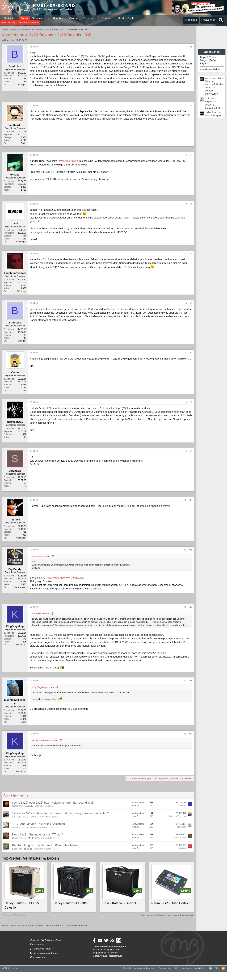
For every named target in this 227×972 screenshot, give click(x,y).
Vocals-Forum (38, 957)
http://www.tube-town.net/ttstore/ (65, 577)
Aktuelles (57, 18)
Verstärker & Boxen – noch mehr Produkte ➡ (167, 915)
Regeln (204, 63)
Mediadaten (200, 968)
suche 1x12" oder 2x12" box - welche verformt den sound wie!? (53, 802)
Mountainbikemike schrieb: (45, 740)
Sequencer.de (100, 952)
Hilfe (176, 968)
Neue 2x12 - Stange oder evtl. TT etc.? (37, 834)
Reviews (107, 18)
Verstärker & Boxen (44, 806)
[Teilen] (186, 47)
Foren (24, 18)
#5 (191, 253)
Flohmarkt (89, 18)
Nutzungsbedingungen (144, 968)
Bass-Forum (37, 944)
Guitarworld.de (100, 956)
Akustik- (35, 940)
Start (217, 968)
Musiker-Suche (126, 18)
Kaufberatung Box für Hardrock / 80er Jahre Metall (45, 845)
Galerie (73, 18)
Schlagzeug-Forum (40, 948)
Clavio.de (113, 952)
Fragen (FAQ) (208, 60)
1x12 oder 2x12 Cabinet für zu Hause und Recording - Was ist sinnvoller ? (60, 813)
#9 (191, 451)
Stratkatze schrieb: (41, 556)
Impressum (186, 968)
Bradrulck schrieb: (41, 613)
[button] (17, 18)
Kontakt (127, 968)
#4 (191, 204)
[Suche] (220, 20)
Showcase (38, 18)
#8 (191, 402)
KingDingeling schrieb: (43, 687)
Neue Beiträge (9, 22)
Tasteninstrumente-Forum (44, 953)
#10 (190, 500)
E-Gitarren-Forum (52, 940)
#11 (190, 550)
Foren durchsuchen (28, 22)
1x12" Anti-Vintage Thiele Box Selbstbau (38, 824)
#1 (191, 47)
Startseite (8, 18)
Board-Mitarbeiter (210, 69)
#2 (191, 105)
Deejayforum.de (112, 949)
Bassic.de (97, 949)
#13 (190, 680)
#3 (191, 155)
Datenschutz (165, 968)
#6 (191, 303)
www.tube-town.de (69, 160)
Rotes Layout (10, 968)
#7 (191, 353)
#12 (190, 607)
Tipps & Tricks (208, 57)
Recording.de (115, 956)
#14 (190, 734)
